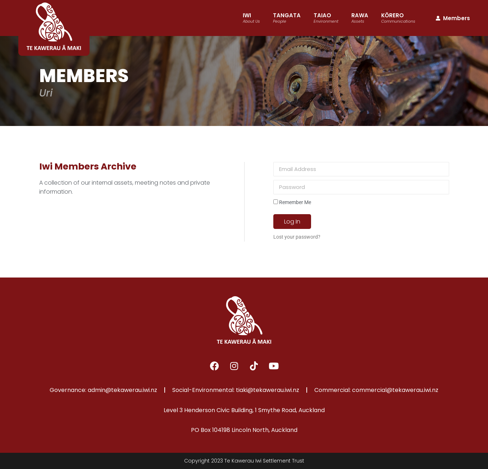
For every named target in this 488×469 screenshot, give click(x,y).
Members (452, 18)
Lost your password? (296, 237)
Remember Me (292, 202)
